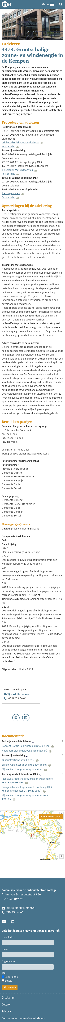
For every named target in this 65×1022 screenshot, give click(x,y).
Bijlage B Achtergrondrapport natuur (22, 769)
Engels (8, 981)
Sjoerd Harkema (18, 694)
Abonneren (9, 987)
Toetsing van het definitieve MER (20, 774)
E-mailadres (8, 937)
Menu (45, 4)
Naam (5, 949)
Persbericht (8, 146)
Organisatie (8, 961)
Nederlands (11, 977)
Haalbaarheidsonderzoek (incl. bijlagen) (24, 751)
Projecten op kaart (51, 816)
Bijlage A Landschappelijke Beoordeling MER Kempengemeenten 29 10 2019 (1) (27, 789)
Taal (4, 973)
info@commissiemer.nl (20, 908)
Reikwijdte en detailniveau (16, 741)
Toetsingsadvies (11, 193)
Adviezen (12, 44)
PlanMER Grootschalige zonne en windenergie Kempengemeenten (27, 781)
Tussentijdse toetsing (13, 755)
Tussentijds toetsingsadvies (17, 170)
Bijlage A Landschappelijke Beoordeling (24, 765)
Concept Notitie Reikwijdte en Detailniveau (26, 746)
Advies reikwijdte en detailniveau (20, 142)
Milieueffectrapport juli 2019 (18, 760)
